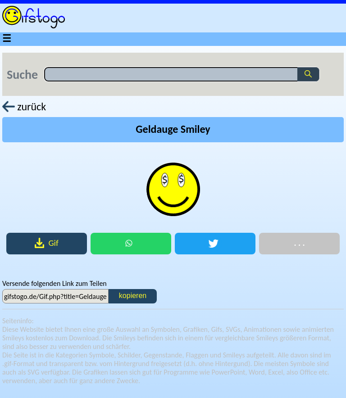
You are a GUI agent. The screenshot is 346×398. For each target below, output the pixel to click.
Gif (47, 243)
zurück (24, 106)
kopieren (132, 295)
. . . (299, 243)
